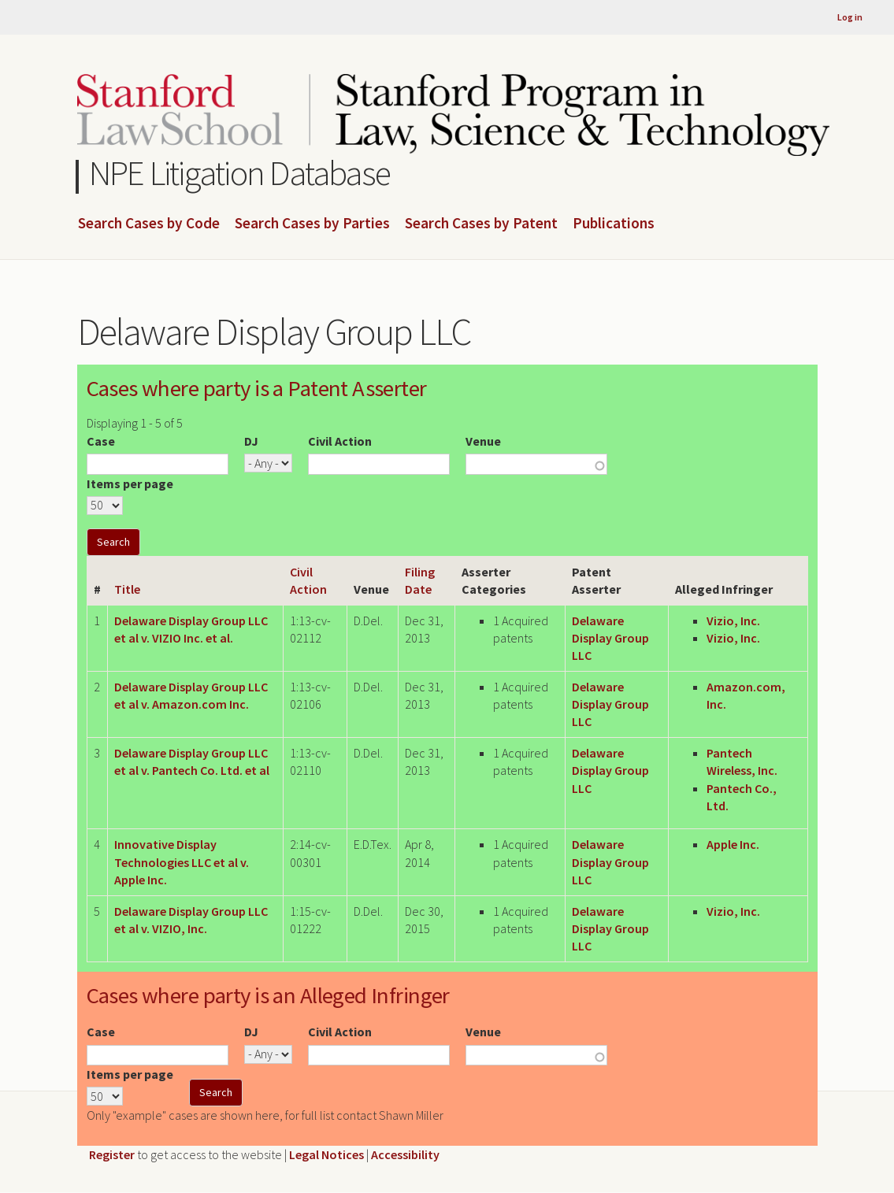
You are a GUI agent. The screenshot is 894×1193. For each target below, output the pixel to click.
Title (127, 589)
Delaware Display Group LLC (610, 638)
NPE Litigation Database (240, 173)
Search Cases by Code (149, 223)
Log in (849, 17)
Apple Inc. (733, 844)
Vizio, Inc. (733, 620)
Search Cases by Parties (312, 223)
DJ (251, 441)
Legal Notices (326, 1154)
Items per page (130, 483)
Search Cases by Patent (481, 223)
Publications (614, 223)
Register (112, 1154)
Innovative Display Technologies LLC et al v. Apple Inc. (181, 861)
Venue (483, 441)
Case (101, 441)
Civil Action (340, 441)
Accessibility (405, 1154)
